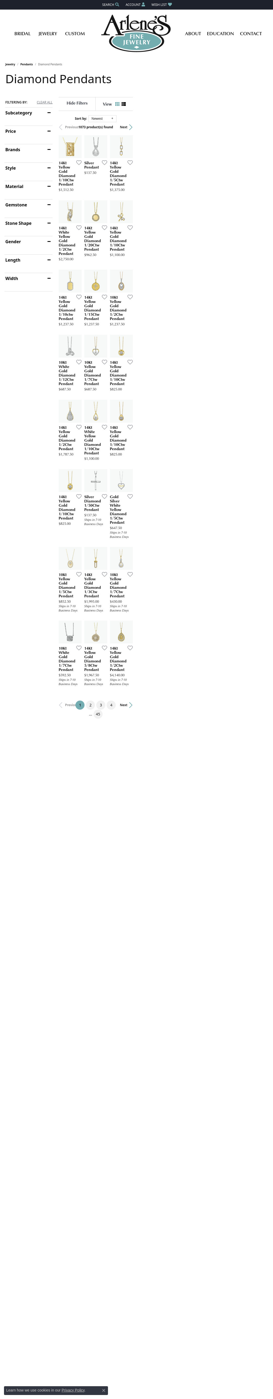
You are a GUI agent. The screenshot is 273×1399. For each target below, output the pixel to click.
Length (12, 260)
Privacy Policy (73, 1390)
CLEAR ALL (45, 102)
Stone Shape (18, 223)
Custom (75, 33)
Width (11, 278)
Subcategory (18, 113)
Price (10, 131)
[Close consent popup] (103, 1390)
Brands (12, 149)
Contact (251, 33)
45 (185, 902)
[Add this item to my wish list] (122, 207)
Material (14, 186)
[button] (110, 4)
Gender (13, 241)
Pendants (27, 64)
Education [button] (220, 33)
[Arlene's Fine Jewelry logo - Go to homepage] (136, 33)
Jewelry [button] (47, 33)
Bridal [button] (22, 33)
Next (258, 127)
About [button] (193, 33)
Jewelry (10, 64)
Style (10, 168)
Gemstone (16, 205)
